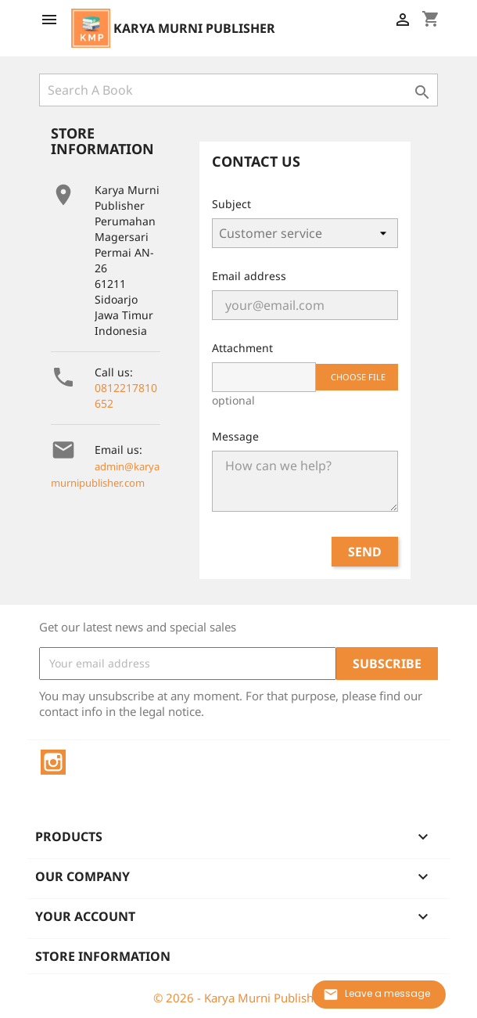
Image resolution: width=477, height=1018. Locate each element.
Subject (231, 203)
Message (235, 436)
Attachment (242, 347)
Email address (249, 275)
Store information (102, 956)
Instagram (53, 762)
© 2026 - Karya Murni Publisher (239, 997)
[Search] (238, 90)
